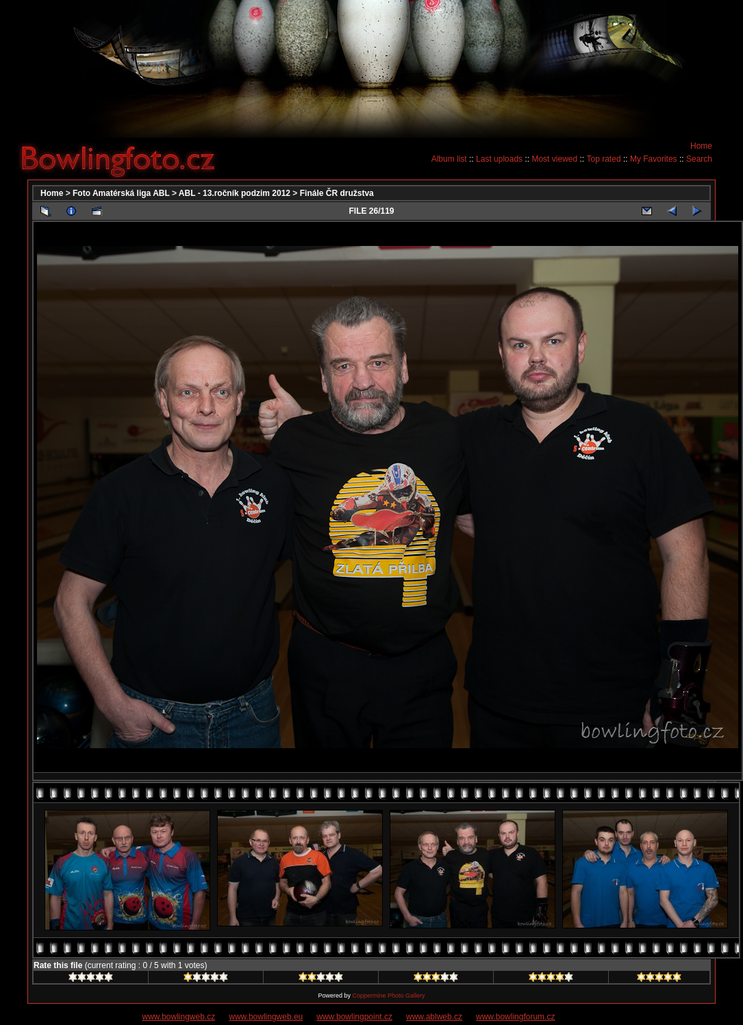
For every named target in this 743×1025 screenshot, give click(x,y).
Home (701, 146)
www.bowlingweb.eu (266, 1017)
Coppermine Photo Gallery (388, 995)
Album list (449, 159)
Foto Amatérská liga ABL (121, 193)
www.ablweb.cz (434, 1017)
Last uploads (499, 159)
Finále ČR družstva (337, 193)
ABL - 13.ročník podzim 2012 (234, 193)
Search (699, 159)
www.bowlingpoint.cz (354, 1017)
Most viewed (554, 159)
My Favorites (653, 159)
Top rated (604, 159)
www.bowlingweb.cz (179, 1017)
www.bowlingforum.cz (515, 1017)
